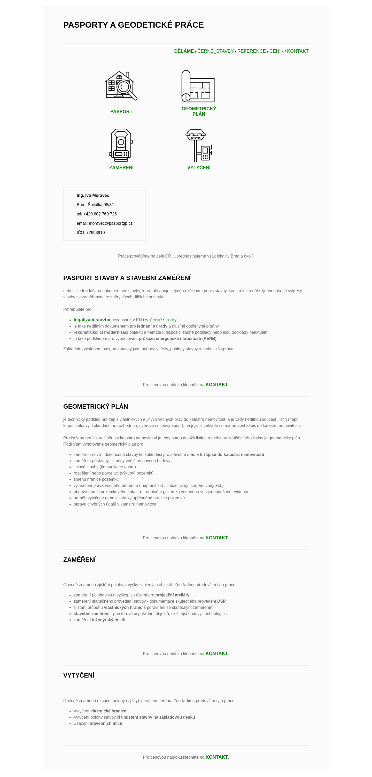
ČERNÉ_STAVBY (215, 51)
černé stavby (163, 319)
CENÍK (276, 51)
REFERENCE (251, 51)
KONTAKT (298, 51)
